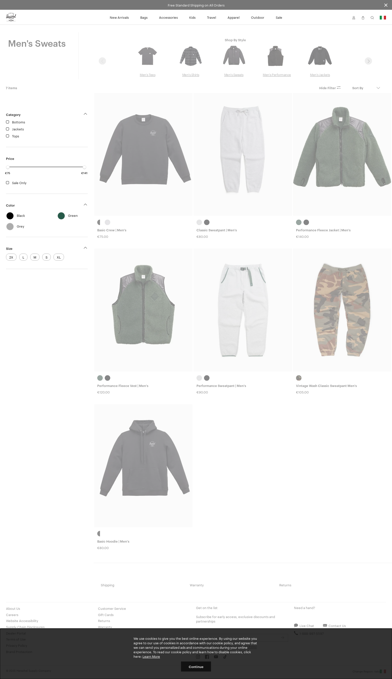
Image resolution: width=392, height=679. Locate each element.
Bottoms (18, 122)
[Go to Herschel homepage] (11, 17)
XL (59, 257)
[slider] (8, 167)
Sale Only (19, 182)
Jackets (18, 129)
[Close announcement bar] (386, 5)
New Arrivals (119, 17)
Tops (15, 136)
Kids (192, 17)
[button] (354, 17)
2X (11, 257)
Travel (211, 17)
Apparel (234, 17)
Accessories (168, 17)
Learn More (151, 656)
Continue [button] (196, 666)
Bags (144, 17)
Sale (279, 17)
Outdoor (257, 17)
